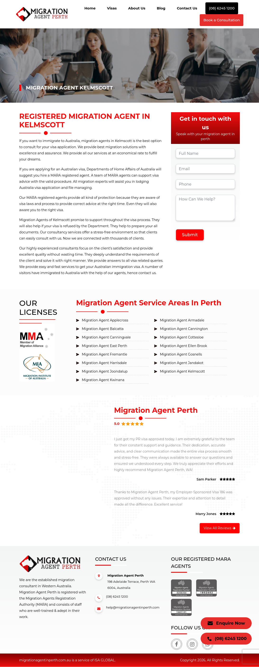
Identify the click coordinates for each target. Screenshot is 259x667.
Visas (112, 8)
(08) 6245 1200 (222, 8)
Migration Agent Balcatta (103, 329)
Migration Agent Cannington (184, 329)
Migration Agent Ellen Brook (183, 346)
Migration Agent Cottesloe (182, 337)
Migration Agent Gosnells (181, 354)
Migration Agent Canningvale (106, 337)
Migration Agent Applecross (105, 320)
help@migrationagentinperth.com (127, 609)
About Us (136, 8)
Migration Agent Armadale (182, 320)
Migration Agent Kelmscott (182, 371)
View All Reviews (220, 528)
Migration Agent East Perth (104, 346)
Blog (161, 8)
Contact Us (187, 8)
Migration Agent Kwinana (103, 380)
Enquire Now (226, 623)
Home (90, 8)
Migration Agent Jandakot (181, 363)
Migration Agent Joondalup (105, 371)
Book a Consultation (221, 20)
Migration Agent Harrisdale (104, 363)
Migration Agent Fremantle (104, 354)
